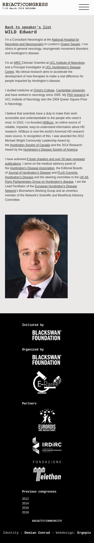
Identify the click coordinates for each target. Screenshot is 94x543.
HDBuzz (47, 122)
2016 (25, 508)
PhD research (76, 95)
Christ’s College (43, 90)
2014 (25, 503)
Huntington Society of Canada (30, 145)
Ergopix (84, 533)
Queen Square (70, 44)
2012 (25, 499)
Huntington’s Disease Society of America (50, 149)
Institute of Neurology (70, 63)
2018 (25, 512)
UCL (52, 63)
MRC (18, 63)
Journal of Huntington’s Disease (29, 172)
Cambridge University (70, 90)
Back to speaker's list (28, 27)
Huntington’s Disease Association (32, 168)
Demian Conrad (37, 533)
